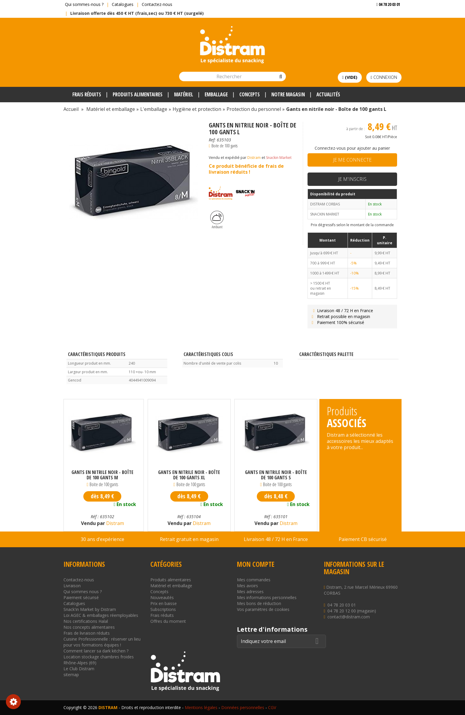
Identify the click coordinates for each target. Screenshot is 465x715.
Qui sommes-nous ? (84, 4)
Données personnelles (242, 707)
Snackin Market (279, 157)
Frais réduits (162, 615)
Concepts (159, 591)
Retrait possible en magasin (340, 316)
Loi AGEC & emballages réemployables (100, 615)
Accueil (71, 109)
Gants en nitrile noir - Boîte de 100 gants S (276, 475)
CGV (272, 707)
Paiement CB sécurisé (363, 539)
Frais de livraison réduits (86, 633)
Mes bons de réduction (259, 603)
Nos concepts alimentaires (89, 627)
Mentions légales (201, 707)
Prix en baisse (163, 603)
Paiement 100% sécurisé (337, 322)
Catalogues (122, 4)
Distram (254, 157)
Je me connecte (352, 160)
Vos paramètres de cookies (263, 609)
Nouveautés (162, 597)
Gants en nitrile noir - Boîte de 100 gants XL (189, 475)
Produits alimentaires (170, 579)
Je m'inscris (352, 179)
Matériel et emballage (171, 585)
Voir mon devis (386, 16)
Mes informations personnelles (267, 597)
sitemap (71, 674)
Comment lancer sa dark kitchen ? (95, 651)
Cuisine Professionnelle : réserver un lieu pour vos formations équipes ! (102, 642)
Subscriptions (163, 609)
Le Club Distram (78, 668)
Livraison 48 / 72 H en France (341, 310)
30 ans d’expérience (102, 539)
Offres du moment (168, 621)
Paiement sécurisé (81, 597)
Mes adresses (250, 591)
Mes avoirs (247, 585)
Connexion (384, 77)
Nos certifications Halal (85, 621)
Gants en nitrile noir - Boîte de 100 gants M (102, 475)
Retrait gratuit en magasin (189, 539)
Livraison (72, 585)
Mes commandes (253, 579)
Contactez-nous (157, 4)
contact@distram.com (348, 617)
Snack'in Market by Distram (89, 609)
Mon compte (255, 564)
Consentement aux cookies (13, 701)
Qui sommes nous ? (82, 591)
